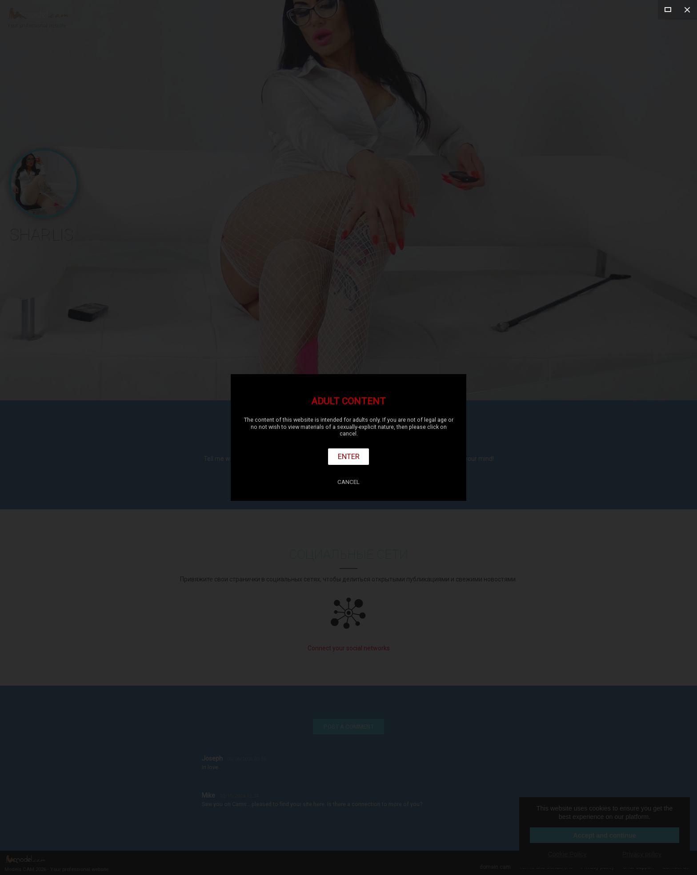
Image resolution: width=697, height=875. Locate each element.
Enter (349, 456)
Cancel (348, 482)
